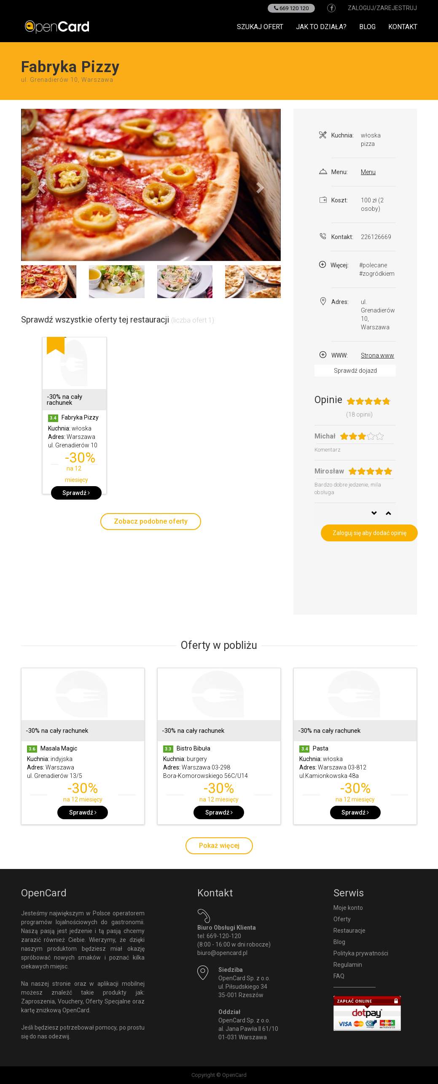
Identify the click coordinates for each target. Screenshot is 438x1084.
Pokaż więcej (219, 846)
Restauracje (349, 930)
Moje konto (348, 907)
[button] (40, 185)
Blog (367, 27)
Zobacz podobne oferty (151, 521)
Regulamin (347, 964)
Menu (368, 172)
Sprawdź (76, 493)
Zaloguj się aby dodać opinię (369, 533)
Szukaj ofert (260, 27)
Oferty (342, 919)
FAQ (338, 976)
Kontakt (402, 27)
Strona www (377, 355)
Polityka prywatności (360, 953)
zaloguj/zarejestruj (382, 8)
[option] (74, 420)
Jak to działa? (321, 27)
